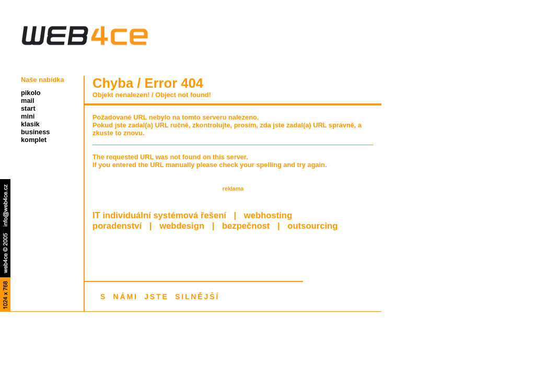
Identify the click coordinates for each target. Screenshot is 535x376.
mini (27, 116)
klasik (30, 124)
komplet (33, 140)
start (28, 108)
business (35, 132)
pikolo (31, 93)
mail (27, 100)
